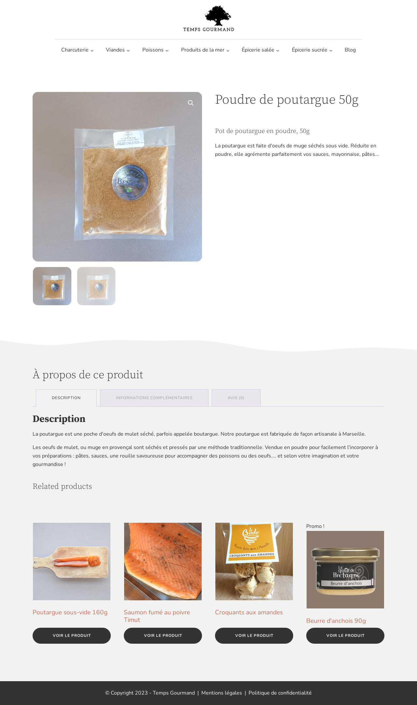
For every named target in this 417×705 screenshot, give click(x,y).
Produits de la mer (202, 49)
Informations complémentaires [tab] (154, 397)
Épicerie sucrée (309, 49)
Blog (350, 49)
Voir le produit (72, 635)
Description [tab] (66, 397)
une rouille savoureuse (137, 455)
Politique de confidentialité (280, 693)
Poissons (153, 49)
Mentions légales (221, 693)
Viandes (115, 49)
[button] (191, 103)
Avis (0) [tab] (236, 397)
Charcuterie (75, 49)
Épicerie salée (258, 49)
